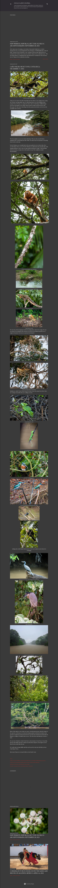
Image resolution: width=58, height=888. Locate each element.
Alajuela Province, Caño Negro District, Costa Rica (23, 766)
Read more (45, 59)
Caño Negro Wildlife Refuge (36, 760)
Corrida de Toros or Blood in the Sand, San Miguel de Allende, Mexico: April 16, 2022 (29, 872)
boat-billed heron (27, 760)
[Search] (47, 3)
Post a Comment (16, 59)
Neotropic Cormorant (14, 764)
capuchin (44, 760)
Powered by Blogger (29, 884)
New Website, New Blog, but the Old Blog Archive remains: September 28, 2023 (27, 45)
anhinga (22, 760)
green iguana (23, 762)
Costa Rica (12, 762)
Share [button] (11, 59)
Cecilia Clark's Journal (22, 3)
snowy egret (27, 764)
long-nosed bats (36, 762)
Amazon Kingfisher (16, 760)
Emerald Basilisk (17, 762)
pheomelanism (21, 764)
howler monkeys (30, 762)
